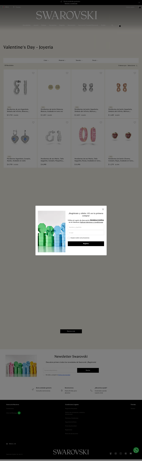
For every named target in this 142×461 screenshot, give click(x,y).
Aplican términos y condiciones (91, 222)
